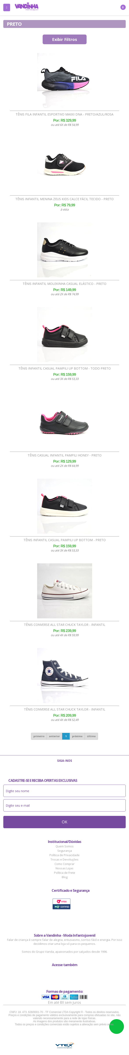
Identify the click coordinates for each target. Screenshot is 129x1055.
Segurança (64, 851)
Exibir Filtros (64, 39)
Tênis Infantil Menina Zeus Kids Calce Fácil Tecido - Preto (64, 199)
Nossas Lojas (64, 868)
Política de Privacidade (64, 855)
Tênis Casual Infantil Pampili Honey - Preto (65, 455)
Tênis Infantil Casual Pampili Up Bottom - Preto (65, 540)
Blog (64, 877)
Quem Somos (65, 846)
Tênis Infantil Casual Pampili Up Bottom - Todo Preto (64, 368)
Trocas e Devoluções (64, 859)
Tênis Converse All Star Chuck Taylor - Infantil (64, 624)
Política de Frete (64, 873)
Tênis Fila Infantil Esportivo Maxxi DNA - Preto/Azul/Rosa (64, 114)
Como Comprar (64, 864)
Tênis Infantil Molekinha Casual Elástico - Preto (64, 284)
